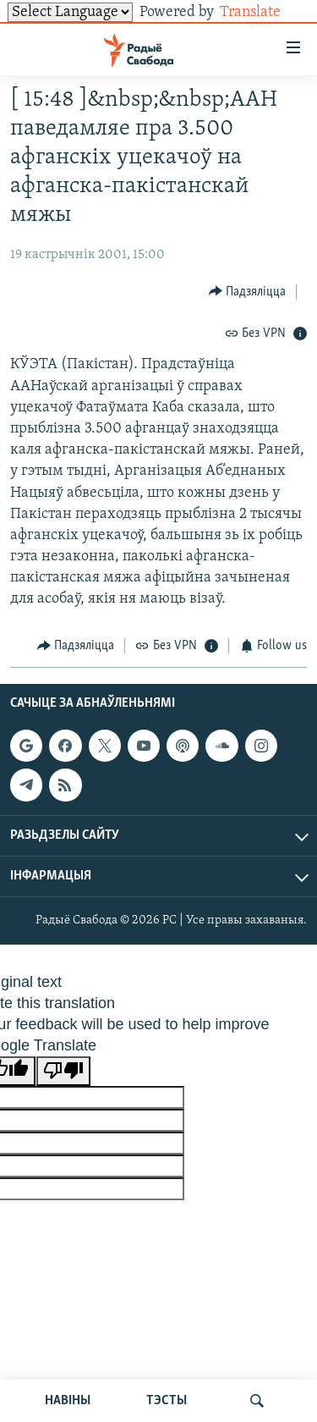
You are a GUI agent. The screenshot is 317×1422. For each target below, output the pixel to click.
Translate (263, 12)
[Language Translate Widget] (70, 12)
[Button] (248, 291)
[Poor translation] (63, 1071)
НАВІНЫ (67, 1401)
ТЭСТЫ (166, 1401)
